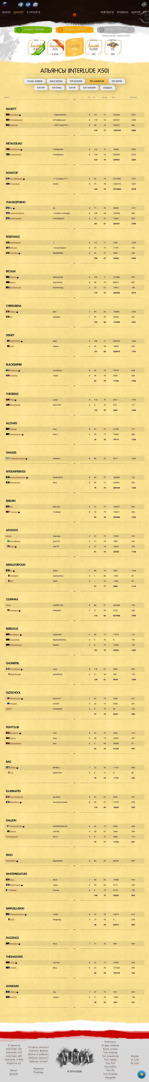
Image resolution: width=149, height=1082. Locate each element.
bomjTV (13, 997)
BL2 (11, 581)
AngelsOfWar (15, 154)
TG (144, 12)
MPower (13, 248)
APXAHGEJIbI (16, 826)
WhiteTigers (15, 885)
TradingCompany (17, 458)
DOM (12, 919)
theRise (13, 890)
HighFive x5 (14, 1063)
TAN (12, 346)
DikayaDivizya (16, 645)
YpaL (12, 880)
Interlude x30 (14, 1049)
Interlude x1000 (14, 1059)
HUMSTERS (15, 341)
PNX (12, 400)
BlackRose (14, 802)
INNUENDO (11, 861)
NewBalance (15, 242)
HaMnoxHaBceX (17, 213)
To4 (11, 773)
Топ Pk (72, 88)
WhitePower (15, 698)
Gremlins (14, 253)
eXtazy (13, 992)
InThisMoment (16, 120)
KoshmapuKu (15, 218)
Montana (14, 944)
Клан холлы (56, 81)
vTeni (12, 962)
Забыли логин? (123, 35)
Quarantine (14, 640)
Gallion (13, 831)
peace (12, 282)
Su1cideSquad (16, 179)
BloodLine (14, 733)
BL (11, 571)
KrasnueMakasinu (17, 477)
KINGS (13, 767)
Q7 (11, 317)
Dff (11, 507)
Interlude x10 (14, 1052)
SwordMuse (15, 541)
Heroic (13, 312)
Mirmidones (15, 482)
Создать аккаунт (38, 1047)
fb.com (135, 1063)
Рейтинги (107, 12)
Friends (13, 968)
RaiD (12, 546)
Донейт (19, 12)
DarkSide (14, 125)
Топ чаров (117, 81)
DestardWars (15, 743)
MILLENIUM (15, 405)
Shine (8, 605)
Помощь (39, 1072)
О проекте (34, 12)
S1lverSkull (15, 184)
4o (11, 208)
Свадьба (107, 88)
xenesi (8, 536)
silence (13, 277)
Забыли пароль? (109, 35)
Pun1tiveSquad (16, 797)
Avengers (14, 610)
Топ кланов (76, 81)
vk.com (135, 1059)
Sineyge (13, 429)
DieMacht (14, 576)
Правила (123, 12)
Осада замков (34, 81)
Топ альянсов (97, 81)
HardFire (13, 376)
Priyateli (13, 704)
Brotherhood (15, 287)
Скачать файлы (38, 1051)
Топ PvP (41, 88)
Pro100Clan (15, 669)
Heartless (14, 115)
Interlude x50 (14, 1056)
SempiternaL (15, 434)
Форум (135, 12)
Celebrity (14, 370)
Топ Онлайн (89, 88)
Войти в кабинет (38, 1054)
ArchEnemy (15, 149)
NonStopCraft (12, 837)
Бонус (7, 12)
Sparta (13, 738)
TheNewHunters (17, 914)
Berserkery (14, 634)
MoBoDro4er (15, 674)
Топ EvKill (57, 88)
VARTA (9, 709)
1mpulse (13, 512)
